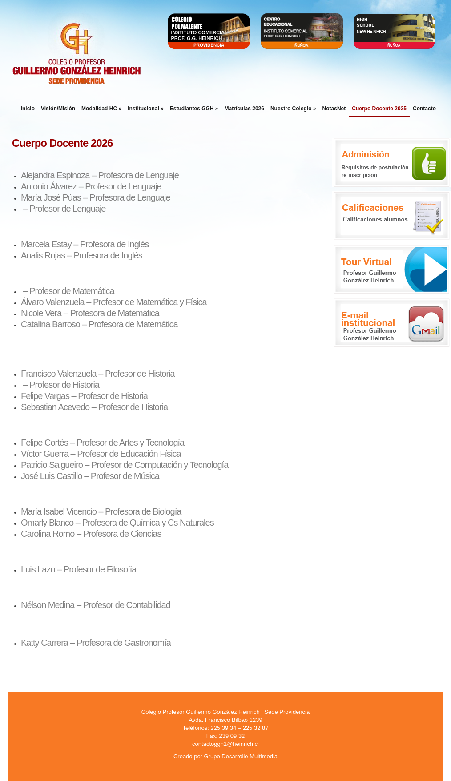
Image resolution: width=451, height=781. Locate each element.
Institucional (146, 108)
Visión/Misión (58, 108)
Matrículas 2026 (244, 108)
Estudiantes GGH (194, 108)
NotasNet (334, 108)
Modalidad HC (101, 108)
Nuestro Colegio (293, 108)
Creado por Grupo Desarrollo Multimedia (225, 756)
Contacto (424, 108)
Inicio (28, 108)
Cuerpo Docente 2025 (379, 108)
